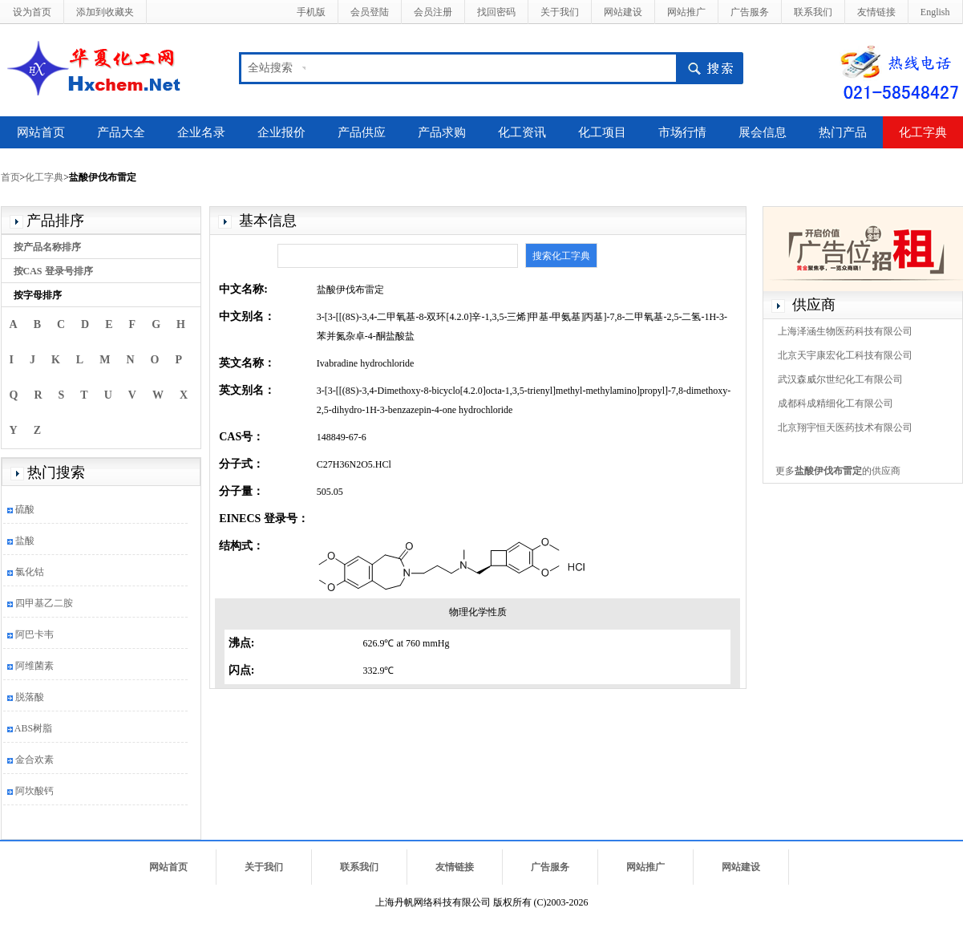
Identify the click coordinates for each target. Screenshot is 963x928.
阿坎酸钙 (34, 790)
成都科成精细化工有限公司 (835, 403)
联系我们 (813, 12)
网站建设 (623, 12)
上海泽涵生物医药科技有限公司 (845, 331)
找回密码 (496, 12)
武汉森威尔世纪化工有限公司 (840, 379)
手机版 (311, 12)
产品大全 (121, 132)
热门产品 (843, 132)
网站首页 (41, 132)
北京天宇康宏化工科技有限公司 (845, 355)
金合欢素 (34, 759)
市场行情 (682, 132)
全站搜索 (270, 68)
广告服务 (749, 12)
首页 (10, 177)
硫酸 (24, 509)
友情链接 (876, 12)
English (935, 12)
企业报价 (281, 132)
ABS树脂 (33, 728)
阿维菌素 (34, 665)
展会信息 (762, 132)
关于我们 (559, 12)
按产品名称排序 (47, 247)
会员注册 (433, 12)
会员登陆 (369, 12)
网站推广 (686, 12)
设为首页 (32, 12)
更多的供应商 (837, 470)
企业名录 (201, 132)
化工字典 (923, 132)
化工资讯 (522, 132)
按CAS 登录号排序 (53, 271)
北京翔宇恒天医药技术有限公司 (845, 427)
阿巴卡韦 (34, 634)
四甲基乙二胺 (44, 603)
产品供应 (362, 132)
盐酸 (24, 540)
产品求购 (442, 132)
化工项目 (602, 132)
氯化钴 (29, 571)
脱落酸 (29, 697)
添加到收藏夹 (105, 12)
